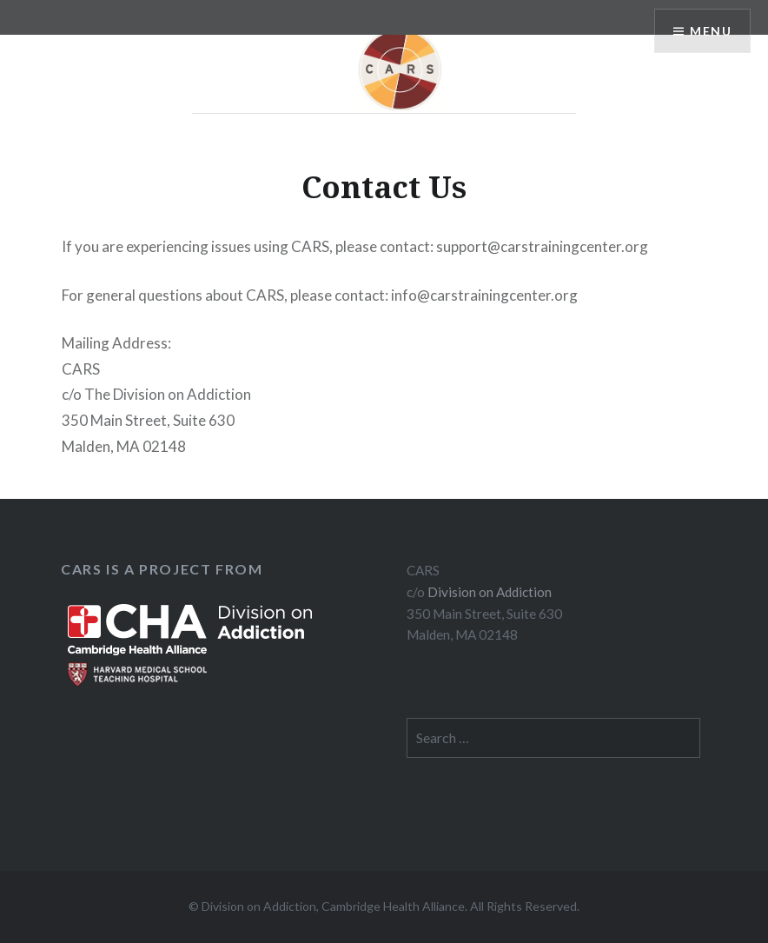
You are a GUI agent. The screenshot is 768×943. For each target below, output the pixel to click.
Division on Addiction (489, 592)
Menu (711, 30)
